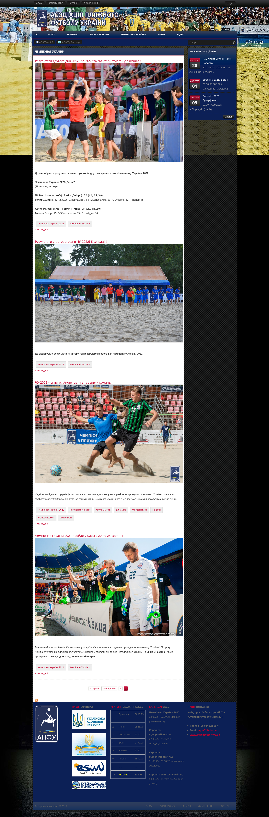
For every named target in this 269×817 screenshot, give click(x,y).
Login (230, 3)
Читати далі (41, 229)
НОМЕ (37, 34)
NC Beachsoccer (46, 517)
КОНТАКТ (226, 805)
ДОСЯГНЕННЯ (91, 3)
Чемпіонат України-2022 (51, 509)
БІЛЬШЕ (228, 116)
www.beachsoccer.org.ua (205, 734)
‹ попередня (109, 688)
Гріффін (156, 509)
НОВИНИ (72, 34)
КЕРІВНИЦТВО (56, 3)
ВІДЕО (180, 34)
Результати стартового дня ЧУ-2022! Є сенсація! (71, 241)
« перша (94, 688)
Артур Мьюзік (103, 509)
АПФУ (39, 3)
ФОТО (161, 34)
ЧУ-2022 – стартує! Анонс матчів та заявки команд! (73, 382)
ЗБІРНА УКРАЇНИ (99, 34)
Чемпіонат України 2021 (51, 667)
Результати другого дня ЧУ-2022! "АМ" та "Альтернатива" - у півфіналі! (88, 61)
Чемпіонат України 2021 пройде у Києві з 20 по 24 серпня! (79, 536)
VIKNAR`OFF (66, 517)
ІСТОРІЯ (73, 3)
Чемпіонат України (79, 223)
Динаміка (121, 509)
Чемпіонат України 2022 (51, 223)
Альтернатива (139, 509)
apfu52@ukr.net (208, 730)
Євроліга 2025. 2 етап (215, 79)
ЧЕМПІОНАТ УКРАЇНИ (133, 34)
